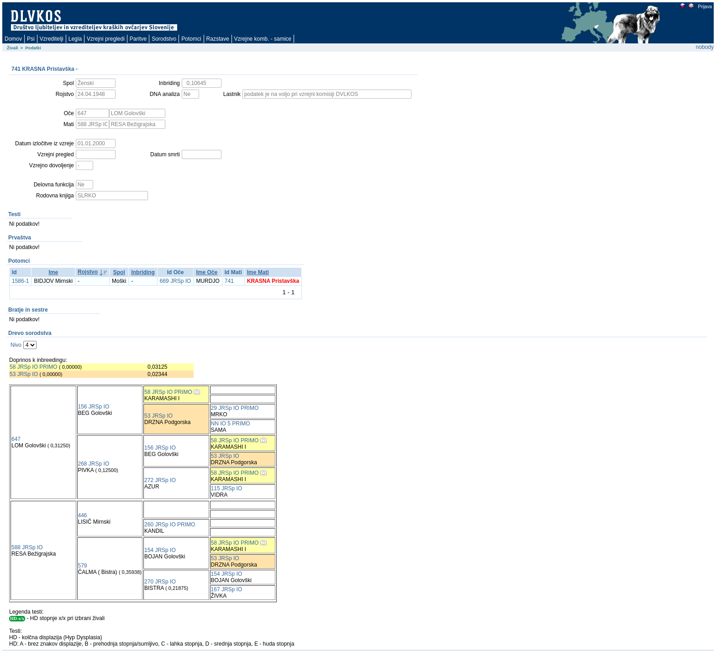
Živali (12, 47)
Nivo (16, 345)
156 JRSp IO (94, 406)
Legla (75, 39)
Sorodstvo (164, 39)
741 (229, 281)
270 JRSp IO (160, 581)
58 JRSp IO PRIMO (34, 367)
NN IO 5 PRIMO (230, 423)
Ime (53, 272)
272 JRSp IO (160, 480)
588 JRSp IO (27, 547)
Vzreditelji (51, 39)
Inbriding (142, 272)
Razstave (217, 39)
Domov (13, 39)
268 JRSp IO (94, 464)
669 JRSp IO (175, 281)
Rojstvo (88, 272)
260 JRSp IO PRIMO (169, 524)
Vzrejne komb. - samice (262, 39)
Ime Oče (206, 272)
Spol (119, 272)
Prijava (704, 6)
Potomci (191, 39)
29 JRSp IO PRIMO (235, 408)
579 (82, 565)
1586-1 (20, 281)
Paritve (138, 39)
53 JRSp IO (24, 374)
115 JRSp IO (226, 488)
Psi (31, 39)
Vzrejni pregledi (106, 39)
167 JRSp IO (226, 589)
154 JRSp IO (160, 550)
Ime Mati (258, 272)
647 (16, 439)
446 (82, 515)
